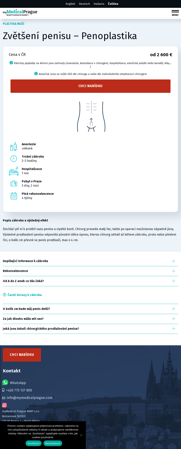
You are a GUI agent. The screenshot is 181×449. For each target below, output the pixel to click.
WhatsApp (14, 382)
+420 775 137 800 (17, 390)
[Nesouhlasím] (81, 435)
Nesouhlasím (52, 443)
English (70, 4)
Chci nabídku (90, 86)
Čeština (113, 4)
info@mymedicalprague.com (27, 398)
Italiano (99, 4)
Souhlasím (33, 443)
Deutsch (84, 4)
